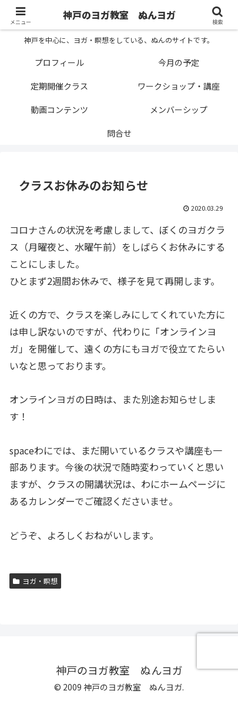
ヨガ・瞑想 (35, 581)
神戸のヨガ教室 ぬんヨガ (119, 15)
